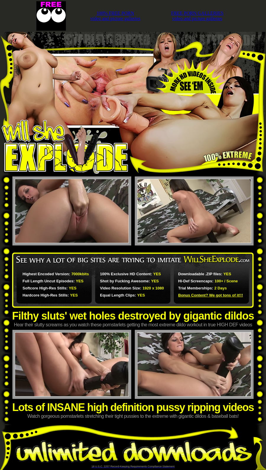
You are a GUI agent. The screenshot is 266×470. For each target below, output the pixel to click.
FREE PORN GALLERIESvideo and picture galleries (197, 16)
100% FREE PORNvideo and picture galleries (115, 16)
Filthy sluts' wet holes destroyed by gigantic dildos (133, 316)
